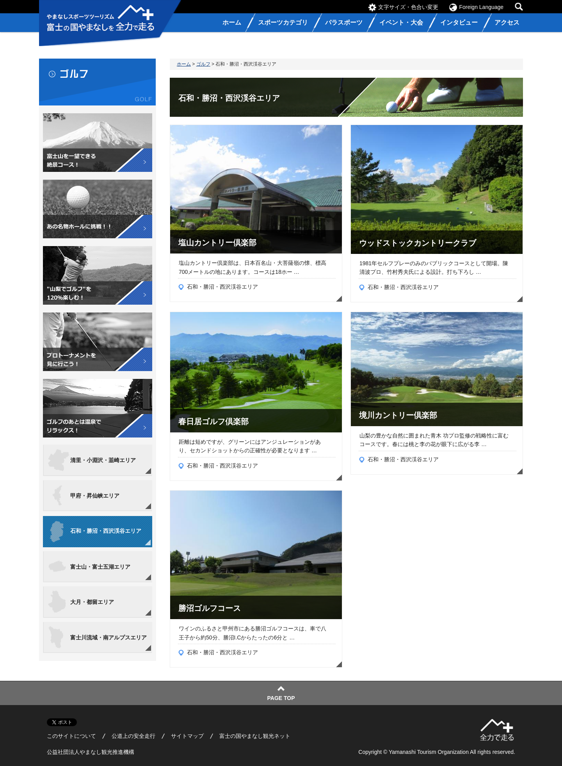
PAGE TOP (281, 698)
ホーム (184, 64)
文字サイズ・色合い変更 (408, 7)
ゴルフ (203, 64)
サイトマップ (187, 736)
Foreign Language (481, 7)
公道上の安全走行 (133, 736)
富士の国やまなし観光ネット (254, 736)
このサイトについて (71, 736)
